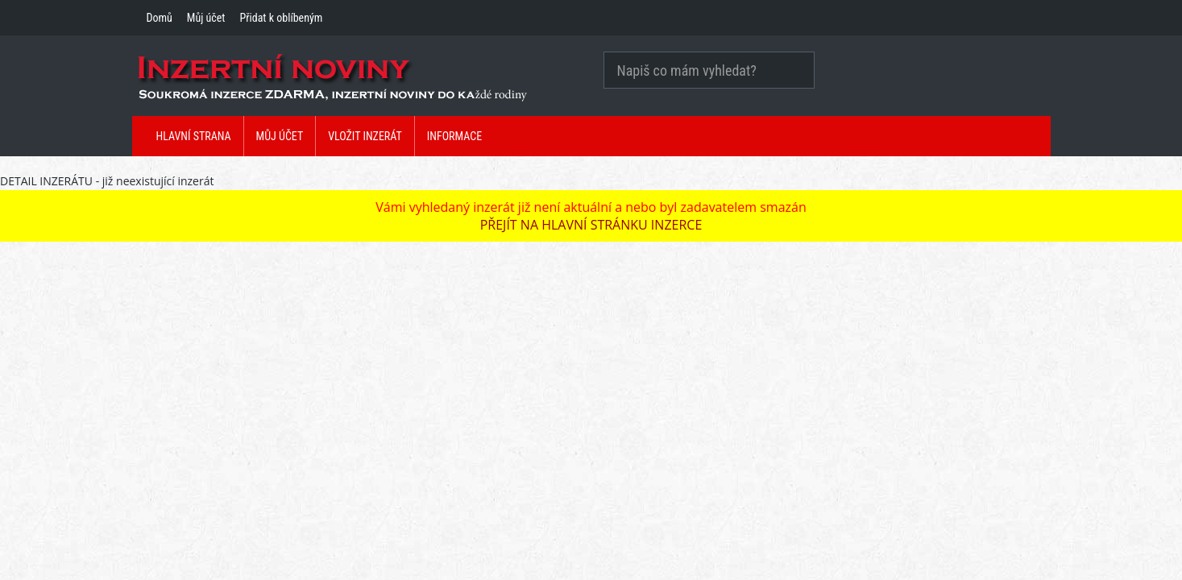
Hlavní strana (193, 136)
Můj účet (206, 17)
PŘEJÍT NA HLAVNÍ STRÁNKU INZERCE (591, 225)
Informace (454, 136)
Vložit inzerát (365, 136)
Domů (159, 17)
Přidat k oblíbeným (280, 17)
